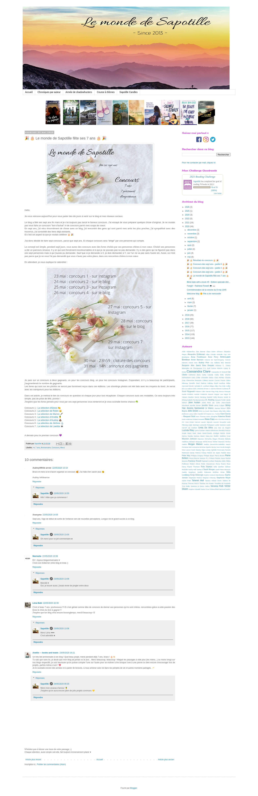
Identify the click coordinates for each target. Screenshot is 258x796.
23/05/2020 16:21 (67, 653)
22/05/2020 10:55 (61, 493)
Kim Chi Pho (219, 419)
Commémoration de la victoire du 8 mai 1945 (206, 290)
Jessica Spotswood (195, 408)
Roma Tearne (221, 464)
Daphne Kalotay (207, 383)
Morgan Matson (195, 444)
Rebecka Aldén (220, 461)
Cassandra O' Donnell (219, 372)
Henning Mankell (206, 397)
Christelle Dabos (207, 377)
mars (189, 302)
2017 (187, 323)
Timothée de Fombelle (222, 483)
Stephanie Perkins (195, 478)
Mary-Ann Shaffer (212, 436)
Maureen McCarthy (204, 439)
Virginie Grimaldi (194, 489)
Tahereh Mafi (198, 480)
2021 (187, 222)
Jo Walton (209, 408)
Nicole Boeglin (225, 447)
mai (189, 257)
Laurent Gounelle (219, 422)
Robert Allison (195, 464)
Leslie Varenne (220, 425)
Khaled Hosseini (198, 419)
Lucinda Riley (188, 430)
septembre (192, 241)
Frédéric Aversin (193, 394)
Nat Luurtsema (194, 447)
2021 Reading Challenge (202, 176)
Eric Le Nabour (187, 389)
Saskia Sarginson (189, 472)
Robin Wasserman (208, 464)
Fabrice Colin (200, 391)
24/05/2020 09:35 (61, 684)
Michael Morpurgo (195, 442)
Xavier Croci (205, 489)
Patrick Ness (226, 453)
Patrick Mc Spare (213, 453)
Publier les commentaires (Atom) (51, 764)
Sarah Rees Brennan (223, 469)
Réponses (40, 487)
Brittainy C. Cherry (223, 365)
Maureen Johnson (189, 439)
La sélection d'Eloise (47, 408)
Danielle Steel (194, 383)
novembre (192, 234)
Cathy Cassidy (207, 375)
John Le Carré (204, 411)
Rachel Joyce (220, 458)
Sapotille (45, 493)
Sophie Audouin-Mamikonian (214, 475)
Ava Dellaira (215, 363)
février (190, 306)
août (189, 245)
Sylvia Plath (186, 480)
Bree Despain (208, 365)
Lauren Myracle (206, 422)
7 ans (38, 448)
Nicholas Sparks (205, 447)
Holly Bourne (218, 397)
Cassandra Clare (199, 371)
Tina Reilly (186, 486)
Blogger (133, 788)
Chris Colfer (195, 377)
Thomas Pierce (193, 483)
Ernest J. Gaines (210, 389)
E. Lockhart (205, 386)
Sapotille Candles (128, 92)
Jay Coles (216, 402)
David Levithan (219, 383)
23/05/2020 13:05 (61, 534)
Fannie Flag (210, 391)
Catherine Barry (194, 375)
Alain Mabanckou (188, 351)
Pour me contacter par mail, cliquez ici (199, 162)
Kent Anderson (187, 419)
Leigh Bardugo (193, 425)
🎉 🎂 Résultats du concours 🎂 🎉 (203, 260)
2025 (187, 211)
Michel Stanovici (219, 442)
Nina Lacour (186, 450)
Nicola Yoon (215, 447)
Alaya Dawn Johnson (214, 351)
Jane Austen (194, 402)
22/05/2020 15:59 (50, 556)
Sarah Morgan (209, 469)
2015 (187, 330)
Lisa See (217, 428)
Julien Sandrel (198, 414)
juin (189, 253)
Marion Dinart (225, 433)
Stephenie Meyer (223, 478)
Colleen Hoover (208, 380)
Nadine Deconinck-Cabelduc (214, 444)
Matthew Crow (225, 436)
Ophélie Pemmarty (218, 450)
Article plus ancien (166, 759)
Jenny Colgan (219, 405)
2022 (187, 218)
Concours (55, 448)
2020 (187, 226)
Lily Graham (192, 428)
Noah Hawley (196, 450)
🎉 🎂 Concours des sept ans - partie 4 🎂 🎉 (207, 268)
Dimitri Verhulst (194, 386)
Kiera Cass (210, 419)
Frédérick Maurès (206, 394)
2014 (187, 334)
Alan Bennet (200, 351)
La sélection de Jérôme (49, 423)
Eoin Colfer (226, 386)
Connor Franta (219, 380)
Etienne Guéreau (222, 389)
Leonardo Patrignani (207, 425)
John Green (193, 411)
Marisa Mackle (187, 436)
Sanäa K (200, 469)
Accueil (29, 92)
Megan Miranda (218, 439)
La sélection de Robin (48, 411)
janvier (190, 310)
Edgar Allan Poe (216, 386)
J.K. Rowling (209, 400)
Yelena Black (214, 489)
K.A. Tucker (216, 414)
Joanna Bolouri (220, 408)
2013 (187, 338)
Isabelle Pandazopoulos (195, 400)
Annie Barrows (197, 360)
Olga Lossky (206, 450)
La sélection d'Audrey (48, 420)
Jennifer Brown (195, 405)
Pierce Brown (219, 455)
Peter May (186, 455)
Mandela (222, 430)
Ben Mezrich (226, 363)
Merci (62, 448)
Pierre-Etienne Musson (197, 458)
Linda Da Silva (205, 427)
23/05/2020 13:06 (61, 579)
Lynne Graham (199, 430)
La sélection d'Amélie (48, 417)
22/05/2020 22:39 (51, 603)
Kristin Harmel (194, 422)
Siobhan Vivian (219, 472)
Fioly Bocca (219, 391)
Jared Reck (206, 402)
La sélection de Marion (49, 414)
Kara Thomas (201, 416)
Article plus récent (33, 759)
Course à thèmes (106, 92)
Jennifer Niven (207, 405)
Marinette (37, 556)
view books (218, 193)
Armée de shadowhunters (79, 92)
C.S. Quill (206, 368)
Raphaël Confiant (208, 461)
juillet (189, 249)
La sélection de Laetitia (49, 426)
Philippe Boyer (209, 455)
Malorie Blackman (212, 430)
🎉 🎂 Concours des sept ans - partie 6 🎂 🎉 (207, 264)
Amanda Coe (222, 354)
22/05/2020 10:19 (60, 468)
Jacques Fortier (220, 400)
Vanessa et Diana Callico (200, 486)
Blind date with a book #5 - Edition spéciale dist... (208, 282)
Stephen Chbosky (209, 478)
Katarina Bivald (224, 416)
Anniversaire (46, 448)
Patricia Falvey (200, 453)
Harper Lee (218, 394)
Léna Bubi (37, 603)
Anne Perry (213, 357)
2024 (187, 215)
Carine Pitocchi (216, 368)
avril (189, 298)
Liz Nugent (226, 428)
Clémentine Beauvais (194, 380)
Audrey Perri (204, 363)
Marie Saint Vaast (194, 433)
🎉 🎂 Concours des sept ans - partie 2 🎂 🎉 (207, 272)
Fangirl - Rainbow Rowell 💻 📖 (201, 286)
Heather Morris (193, 397)
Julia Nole (222, 411)
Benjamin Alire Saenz (191, 365)
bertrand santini (224, 489)
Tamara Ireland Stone (213, 480)
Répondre (37, 481)
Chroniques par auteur (49, 92)
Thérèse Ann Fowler (206, 483)
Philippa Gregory (197, 455)
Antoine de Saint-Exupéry (214, 360)
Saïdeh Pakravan (204, 472)
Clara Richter (219, 377)
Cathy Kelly (219, 375)
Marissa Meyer (199, 436)
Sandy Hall (192, 469)
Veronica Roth (217, 486)
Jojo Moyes (214, 411)
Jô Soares (207, 414)
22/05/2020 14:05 (50, 515)
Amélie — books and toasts (46, 653)
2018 (187, 319)
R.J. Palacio (210, 458)
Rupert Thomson (193, 467)
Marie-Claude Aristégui (210, 433)
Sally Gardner (218, 467)
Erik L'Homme (198, 389)
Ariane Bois (193, 363)
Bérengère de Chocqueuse (192, 368)
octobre (190, 237)
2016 (187, 326)
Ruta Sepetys (206, 467)
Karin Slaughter (212, 416)
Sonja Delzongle (196, 475)
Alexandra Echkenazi (196, 354)
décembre (192, 230)
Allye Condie (211, 354)
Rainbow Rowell (194, 461)
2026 (187, 207)
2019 (187, 315)
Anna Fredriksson (198, 357)
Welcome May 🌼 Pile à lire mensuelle (204, 293)
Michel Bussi (207, 442)
